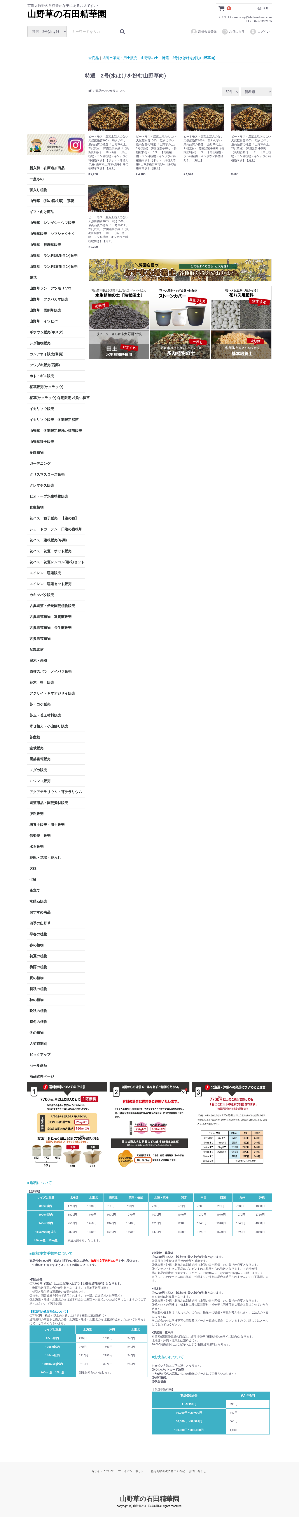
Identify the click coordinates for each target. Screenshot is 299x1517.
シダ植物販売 (40, 343)
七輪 (33, 879)
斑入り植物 (38, 190)
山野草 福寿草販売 (45, 245)
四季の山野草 (40, 923)
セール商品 (38, 1065)
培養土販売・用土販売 (47, 825)
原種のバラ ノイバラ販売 (51, 671)
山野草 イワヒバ (44, 321)
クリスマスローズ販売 (47, 474)
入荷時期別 (38, 1044)
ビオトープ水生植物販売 (49, 496)
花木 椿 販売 (42, 682)
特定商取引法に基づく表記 (168, 1471)
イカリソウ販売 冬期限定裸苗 (54, 420)
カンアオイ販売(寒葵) (46, 354)
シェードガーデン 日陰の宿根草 (56, 529)
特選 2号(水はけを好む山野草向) (188, 58)
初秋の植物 (38, 989)
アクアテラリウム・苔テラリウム (56, 792)
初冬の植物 (38, 1022)
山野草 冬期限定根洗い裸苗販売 (56, 431)
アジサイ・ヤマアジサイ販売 (52, 693)
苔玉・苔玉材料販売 (45, 715)
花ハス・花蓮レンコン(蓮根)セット (57, 562)
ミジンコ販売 (40, 781)
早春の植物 (38, 934)
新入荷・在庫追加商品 (47, 168)
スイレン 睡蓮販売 (45, 573)
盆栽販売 (37, 748)
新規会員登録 (204, 31)
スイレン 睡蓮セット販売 (51, 584)
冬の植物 (37, 1033)
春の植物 (37, 945)
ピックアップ (40, 1054)
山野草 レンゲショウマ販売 (52, 223)
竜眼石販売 (38, 901)
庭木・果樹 (38, 660)
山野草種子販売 (42, 442)
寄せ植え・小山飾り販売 (49, 726)
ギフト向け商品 (42, 212)
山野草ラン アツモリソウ (51, 288)
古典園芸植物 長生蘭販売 (51, 628)
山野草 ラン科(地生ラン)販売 (53, 255)
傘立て (35, 890)
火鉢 (33, 868)
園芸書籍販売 (40, 759)
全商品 (93, 58)
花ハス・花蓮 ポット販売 (51, 551)
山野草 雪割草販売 (45, 310)
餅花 (33, 277)
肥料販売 (37, 814)
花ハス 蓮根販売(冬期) (48, 540)
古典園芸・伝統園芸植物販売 (52, 606)
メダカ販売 (38, 770)
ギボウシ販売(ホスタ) (46, 332)
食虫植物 (37, 507)
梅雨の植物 (38, 967)
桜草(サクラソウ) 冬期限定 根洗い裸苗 (57, 398)
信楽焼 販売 (40, 836)
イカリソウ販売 (42, 409)
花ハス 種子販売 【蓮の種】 (54, 518)
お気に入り (233, 31)
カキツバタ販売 (42, 595)
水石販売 (37, 847)
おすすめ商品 (40, 912)
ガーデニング (42, 463)
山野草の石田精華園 (66, 14)
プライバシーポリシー (132, 1471)
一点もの (37, 179)
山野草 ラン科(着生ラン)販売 (53, 266)
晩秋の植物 (38, 1011)
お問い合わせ (197, 1471)
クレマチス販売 (42, 485)
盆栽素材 (37, 650)
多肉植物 (37, 453)
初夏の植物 (38, 956)
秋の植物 (37, 1000)
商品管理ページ (42, 1076)
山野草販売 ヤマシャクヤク (52, 234)
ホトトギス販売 (42, 376)
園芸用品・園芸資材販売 (49, 803)
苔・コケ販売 (40, 704)
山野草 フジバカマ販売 (49, 299)
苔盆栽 (35, 737)
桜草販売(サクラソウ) (46, 387)
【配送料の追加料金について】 (49, 1311)
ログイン (260, 31)
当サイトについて (102, 1471)
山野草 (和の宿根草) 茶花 (52, 201)
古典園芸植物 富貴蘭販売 (51, 617)
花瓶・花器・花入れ (45, 857)
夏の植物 (37, 978)
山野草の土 (149, 58)
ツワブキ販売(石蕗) (45, 365)
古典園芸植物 (40, 639)
